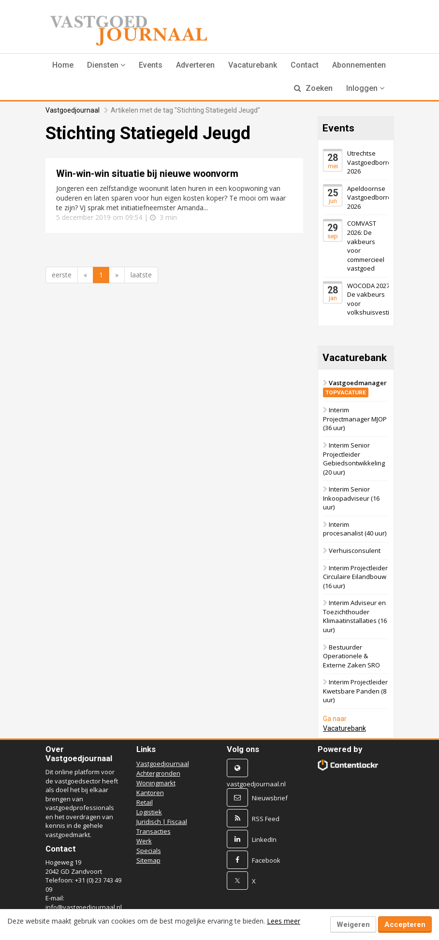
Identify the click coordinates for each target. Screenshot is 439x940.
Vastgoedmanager (355, 387)
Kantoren (150, 792)
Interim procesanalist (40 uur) (354, 529)
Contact (305, 65)
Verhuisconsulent (354, 550)
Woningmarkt (156, 783)
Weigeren (353, 924)
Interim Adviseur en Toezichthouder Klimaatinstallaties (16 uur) (355, 616)
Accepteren (404, 924)
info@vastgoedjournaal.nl (83, 907)
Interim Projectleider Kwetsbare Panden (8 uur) (355, 691)
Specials (148, 850)
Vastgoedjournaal (72, 110)
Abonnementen (359, 65)
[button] (106, 65)
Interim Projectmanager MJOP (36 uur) (355, 418)
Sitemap (148, 860)
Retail (144, 802)
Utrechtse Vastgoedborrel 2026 (370, 162)
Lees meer (283, 921)
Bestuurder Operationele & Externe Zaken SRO (351, 656)
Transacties (153, 831)
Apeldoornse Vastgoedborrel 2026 (370, 197)
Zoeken (313, 88)
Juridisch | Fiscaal (161, 821)
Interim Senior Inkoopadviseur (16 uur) (351, 498)
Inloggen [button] (365, 88)
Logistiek (149, 812)
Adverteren (195, 65)
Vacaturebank (252, 65)
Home (62, 65)
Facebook (266, 860)
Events (150, 65)
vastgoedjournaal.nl (256, 784)
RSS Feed (265, 818)
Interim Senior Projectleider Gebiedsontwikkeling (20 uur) (354, 459)
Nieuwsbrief (270, 798)
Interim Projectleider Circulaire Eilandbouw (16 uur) (355, 577)
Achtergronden (158, 773)
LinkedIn (264, 839)
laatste (141, 274)
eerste (62, 274)
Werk (144, 841)
